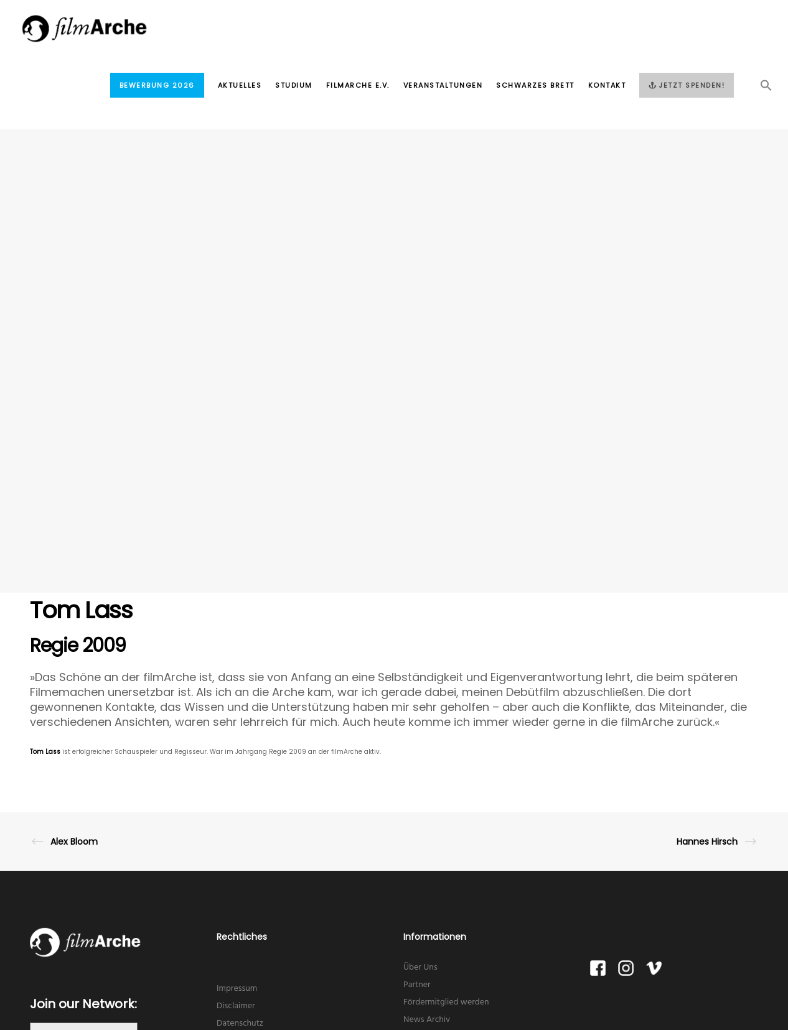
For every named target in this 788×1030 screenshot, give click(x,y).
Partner (417, 985)
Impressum (237, 988)
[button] (759, 89)
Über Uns (420, 967)
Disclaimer (236, 1006)
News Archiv (426, 1020)
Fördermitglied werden (446, 1002)
